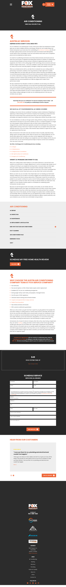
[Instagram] (38, 583)
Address (12, 396)
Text (29, 364)
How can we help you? (14, 420)
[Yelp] (30, 583)
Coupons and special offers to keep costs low (22, 300)
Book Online (50, 4)
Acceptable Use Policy (45, 393)
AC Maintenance (15, 149)
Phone (11, 385)
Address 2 (12, 400)
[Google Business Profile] (35, 583)
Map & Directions (33, 553)
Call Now (15, 264)
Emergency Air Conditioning (18, 156)
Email (33, 364)
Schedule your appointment (21, 337)
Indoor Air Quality (33, 569)
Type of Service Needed (15, 416)
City (11, 404)
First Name (12, 381)
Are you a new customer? (15, 412)
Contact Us (33, 577)
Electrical (33, 564)
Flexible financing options (17, 302)
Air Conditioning (33, 559)
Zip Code (35, 408)
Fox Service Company (44, 50)
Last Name (36, 381)
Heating (33, 561)
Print (37, 364)
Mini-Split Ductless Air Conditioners (19, 154)
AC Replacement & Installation (18, 151)
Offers (33, 574)
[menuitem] (33, 211)
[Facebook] (33, 583)
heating (20, 322)
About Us (33, 572)
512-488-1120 (33, 514)
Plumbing (33, 567)
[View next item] (13, 475)
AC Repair (13, 147)
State (11, 408)
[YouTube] (27, 583)
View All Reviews (49, 475)
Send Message (33, 429)
